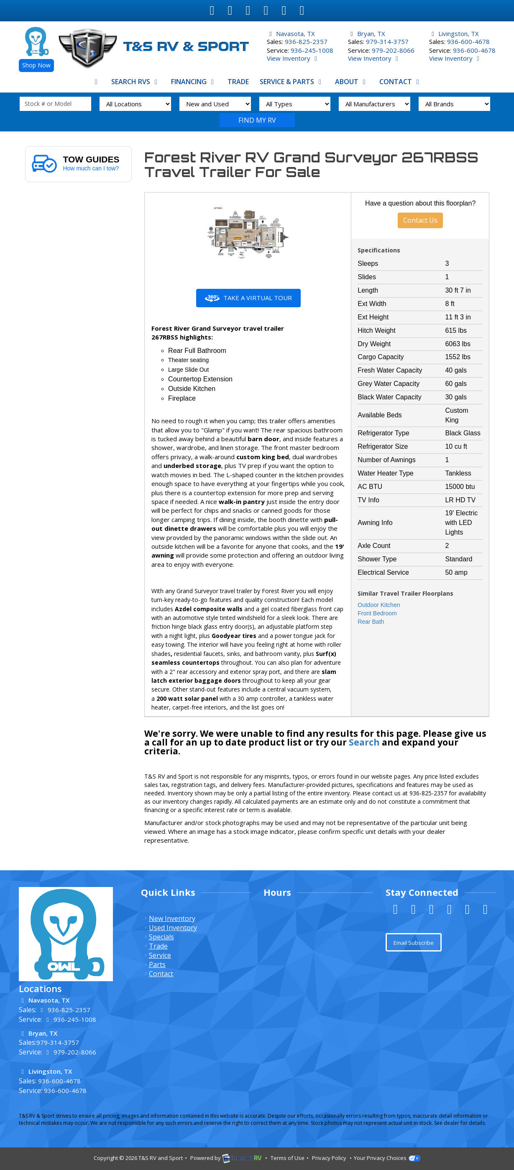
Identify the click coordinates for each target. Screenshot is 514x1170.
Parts (157, 964)
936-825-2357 (306, 41)
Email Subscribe (414, 942)
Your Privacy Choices (387, 1158)
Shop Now (36, 65)
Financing (194, 81)
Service (160, 955)
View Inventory (293, 58)
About (351, 81)
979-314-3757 (387, 41)
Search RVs (135, 81)
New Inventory (172, 918)
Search (257, 120)
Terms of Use (287, 1158)
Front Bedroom (377, 613)
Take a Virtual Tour (248, 297)
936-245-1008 (312, 50)
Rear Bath (371, 621)
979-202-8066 (393, 50)
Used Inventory (173, 927)
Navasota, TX (295, 33)
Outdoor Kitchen (379, 605)
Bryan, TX (371, 33)
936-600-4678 (468, 41)
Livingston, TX (458, 33)
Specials (161, 936)
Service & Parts (292, 81)
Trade (238, 81)
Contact (400, 81)
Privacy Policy (329, 1158)
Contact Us (420, 220)
